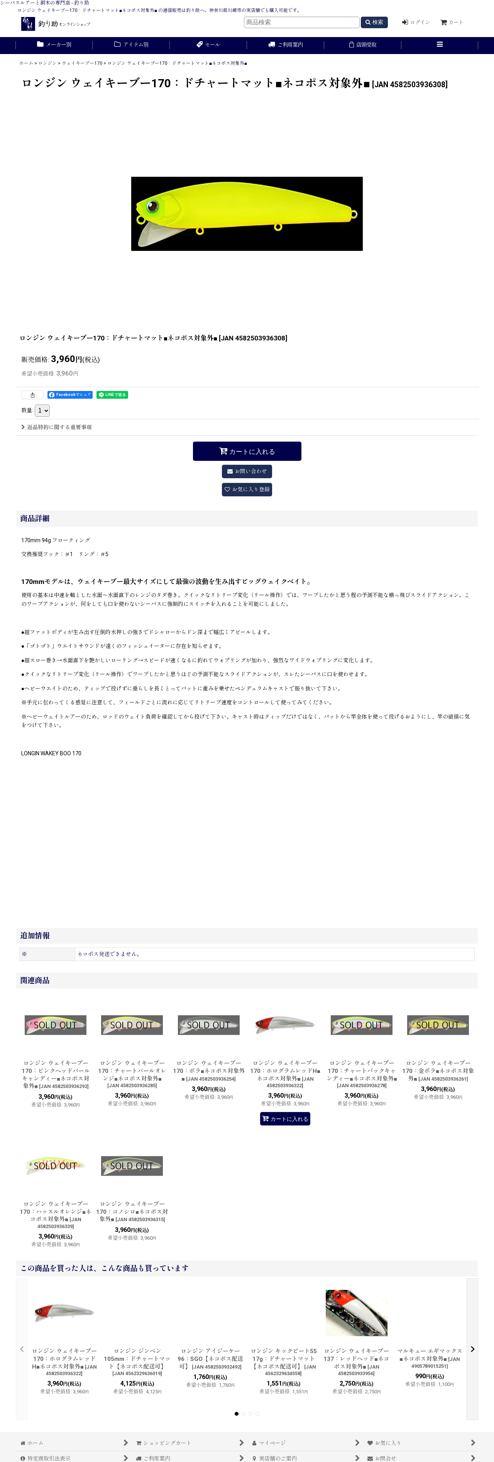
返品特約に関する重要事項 (56, 427)
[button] (440, 45)
